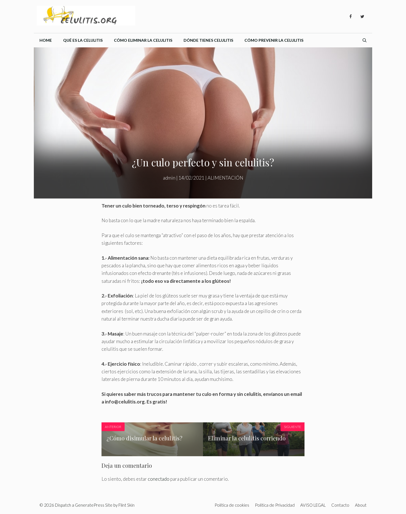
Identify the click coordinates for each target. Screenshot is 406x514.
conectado (158, 479)
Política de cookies (232, 505)
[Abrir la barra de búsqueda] (364, 40)
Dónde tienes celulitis (208, 40)
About (361, 505)
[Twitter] (362, 16)
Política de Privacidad (275, 505)
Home (45, 40)
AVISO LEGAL (313, 505)
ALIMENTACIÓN (225, 178)
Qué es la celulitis (83, 40)
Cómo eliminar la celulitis (143, 40)
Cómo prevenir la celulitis (273, 40)
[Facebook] (350, 16)
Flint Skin (126, 505)
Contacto (340, 505)
